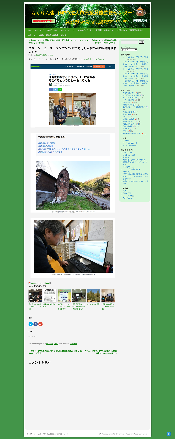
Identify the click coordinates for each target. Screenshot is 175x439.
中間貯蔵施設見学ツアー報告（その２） (107, 306)
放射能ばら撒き (129, 121)
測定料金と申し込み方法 (105, 30)
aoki (51, 55)
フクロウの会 (127, 153)
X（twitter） (127, 141)
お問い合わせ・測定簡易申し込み (130, 30)
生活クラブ (127, 172)
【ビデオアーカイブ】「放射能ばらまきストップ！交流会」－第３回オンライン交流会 (135, 76)
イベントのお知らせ (130, 98)
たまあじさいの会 (129, 155)
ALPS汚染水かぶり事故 (131, 95)
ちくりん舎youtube (129, 145)
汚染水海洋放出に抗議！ (49, 305)
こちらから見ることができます (92, 59)
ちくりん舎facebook (130, 143)
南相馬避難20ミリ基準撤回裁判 (134, 107)
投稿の (127, 193)
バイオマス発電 (129, 100)
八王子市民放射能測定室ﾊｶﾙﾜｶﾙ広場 (136, 174)
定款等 (63, 35)
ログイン (126, 191)
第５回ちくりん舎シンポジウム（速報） (35, 306)
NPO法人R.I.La (128, 167)
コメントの (128, 196)
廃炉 (125, 117)
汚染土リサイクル (129, 124)
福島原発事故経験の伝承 (132, 133)
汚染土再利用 (128, 126)
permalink (73, 344)
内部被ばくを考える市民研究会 (134, 160)
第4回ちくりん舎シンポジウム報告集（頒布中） (64, 306)
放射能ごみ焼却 (129, 119)
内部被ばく (127, 102)
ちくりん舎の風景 (93, 304)
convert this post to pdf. (40, 283)
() (136, 93)
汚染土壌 (126, 129)
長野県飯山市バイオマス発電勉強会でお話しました (78, 306)
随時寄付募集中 (52, 35)
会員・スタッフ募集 (36, 35)
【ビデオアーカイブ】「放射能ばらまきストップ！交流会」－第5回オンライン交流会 (135, 64)
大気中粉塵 (127, 114)
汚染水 (125, 131)
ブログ (48, 30)
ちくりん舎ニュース (62, 30)
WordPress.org (128, 198)
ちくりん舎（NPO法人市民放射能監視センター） (84, 13)
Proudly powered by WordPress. (113, 434)
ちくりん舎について (36, 30)
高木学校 (126, 157)
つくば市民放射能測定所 (131, 169)
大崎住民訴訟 (128, 112)
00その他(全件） (52, 344)
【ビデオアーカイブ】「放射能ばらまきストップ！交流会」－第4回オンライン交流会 (135, 83)
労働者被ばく (128, 105)
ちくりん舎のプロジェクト (82, 30)
